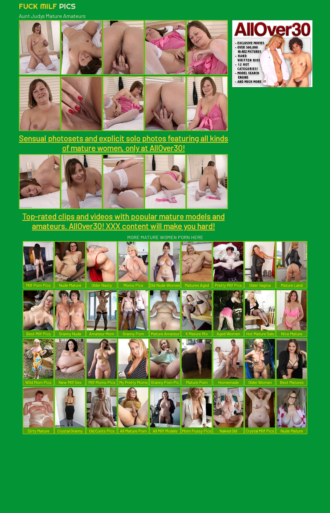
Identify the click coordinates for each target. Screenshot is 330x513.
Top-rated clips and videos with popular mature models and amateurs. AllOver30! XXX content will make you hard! (123, 221)
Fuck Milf (47, 6)
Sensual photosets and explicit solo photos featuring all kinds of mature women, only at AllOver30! (123, 143)
